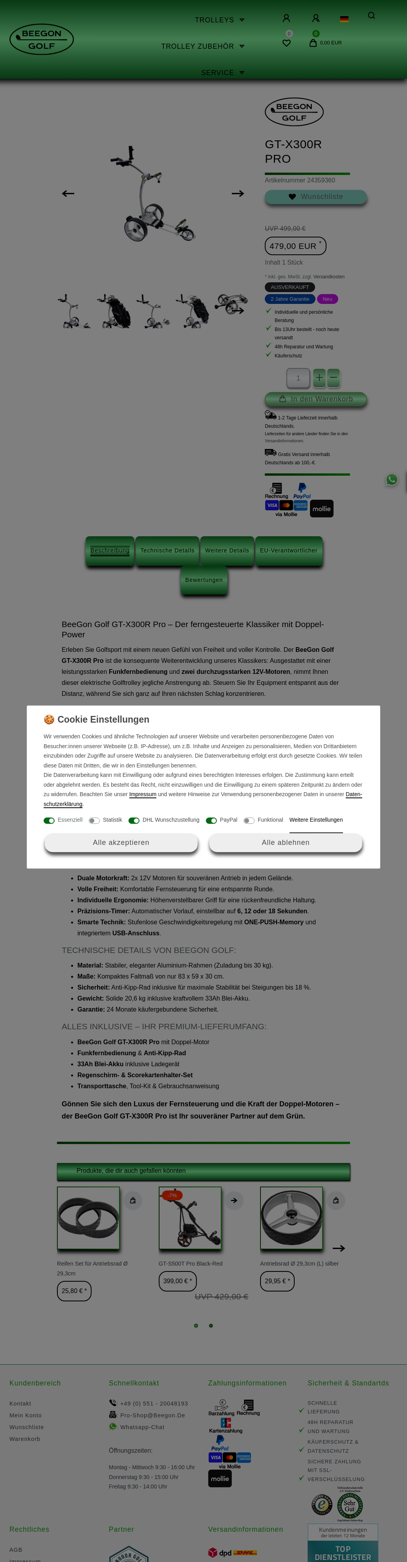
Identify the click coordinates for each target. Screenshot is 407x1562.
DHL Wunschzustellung (171, 820)
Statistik (112, 820)
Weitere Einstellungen (316, 820)
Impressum (142, 794)
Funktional (270, 820)
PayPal (228, 820)
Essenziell (70, 820)
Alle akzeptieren (121, 842)
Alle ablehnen (286, 842)
